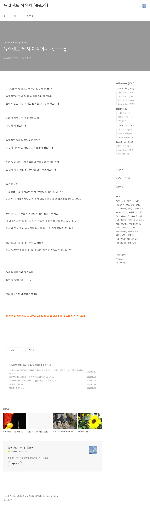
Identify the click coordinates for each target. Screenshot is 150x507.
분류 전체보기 (125, 83)
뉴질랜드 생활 (15, 365)
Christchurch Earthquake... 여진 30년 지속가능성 (31, 381)
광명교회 (136, 201)
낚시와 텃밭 (124, 113)
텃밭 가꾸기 (120, 201)
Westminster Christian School (129, 216)
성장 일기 (134, 239)
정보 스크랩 (124, 146)
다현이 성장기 (121, 235)
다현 (118, 224)
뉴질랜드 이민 (121, 208)
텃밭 (129, 208)
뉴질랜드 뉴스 (125, 130)
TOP (144, 497)
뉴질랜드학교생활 (122, 205)
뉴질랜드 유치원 (135, 224)
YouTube (123, 154)
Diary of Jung (28, 365)
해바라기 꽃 (14, 384)
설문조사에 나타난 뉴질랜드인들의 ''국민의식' (30, 377)
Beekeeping (125, 117)
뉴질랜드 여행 (125, 133)
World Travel (125, 137)
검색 (137, 6)
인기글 (127, 178)
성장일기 (131, 235)
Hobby (122, 109)
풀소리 (118, 228)
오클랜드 (124, 224)
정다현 (125, 228)
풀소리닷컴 (132, 243)
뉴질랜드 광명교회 (123, 239)
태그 (16, 16)
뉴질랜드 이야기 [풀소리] (26, 6)
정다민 (138, 205)
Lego (118, 212)
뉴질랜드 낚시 (138, 208)
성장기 (128, 201)
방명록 (30, 16)
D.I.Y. (122, 121)
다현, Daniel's (126, 100)
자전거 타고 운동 (16, 388)
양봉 (132, 205)
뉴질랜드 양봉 (133, 231)
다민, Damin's (125, 96)
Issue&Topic (124, 142)
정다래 (124, 212)
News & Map (125, 150)
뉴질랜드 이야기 (125, 125)
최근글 (119, 178)
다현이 (130, 220)
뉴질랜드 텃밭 (139, 220)
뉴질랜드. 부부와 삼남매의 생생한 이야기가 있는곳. (28, 458)
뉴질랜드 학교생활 (135, 212)
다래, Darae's (125, 93)
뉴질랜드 (132, 228)
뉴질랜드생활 (121, 220)
